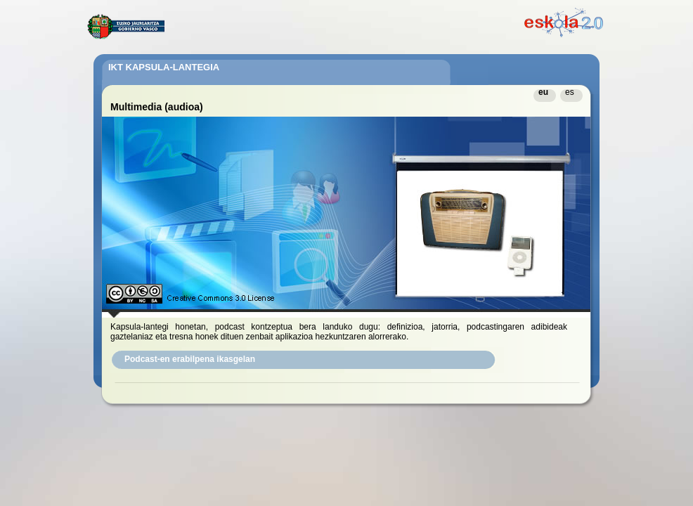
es (569, 92)
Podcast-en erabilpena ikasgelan (189, 359)
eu (543, 92)
